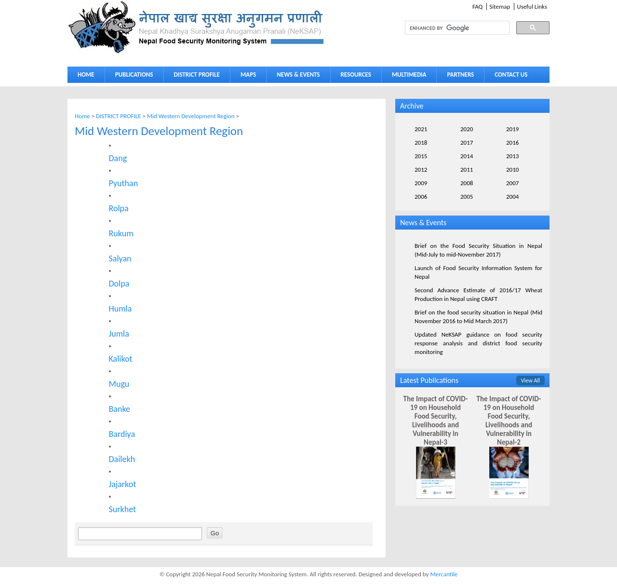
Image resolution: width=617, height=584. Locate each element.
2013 (512, 156)
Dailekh (122, 459)
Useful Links (532, 6)
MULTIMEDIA (407, 76)
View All (530, 380)
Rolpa (119, 208)
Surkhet (122, 509)
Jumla (119, 333)
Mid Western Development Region (191, 116)
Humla (120, 308)
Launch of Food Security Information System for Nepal (478, 272)
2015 (421, 156)
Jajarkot (122, 484)
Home (82, 116)
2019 (512, 129)
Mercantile (443, 574)
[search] (448, 28)
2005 (466, 196)
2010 (512, 169)
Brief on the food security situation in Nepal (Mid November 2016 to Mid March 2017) (478, 317)
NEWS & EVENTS (298, 74)
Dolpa (119, 283)
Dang (118, 158)
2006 (421, 196)
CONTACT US (511, 74)
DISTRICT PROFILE (195, 76)
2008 (466, 183)
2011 (466, 169)
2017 (466, 142)
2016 (512, 142)
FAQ (477, 6)
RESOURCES (353, 76)
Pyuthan (123, 183)
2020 (466, 129)
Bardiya (122, 434)
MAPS (246, 76)
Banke (119, 409)
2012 (421, 169)
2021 (421, 129)
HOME (86, 74)
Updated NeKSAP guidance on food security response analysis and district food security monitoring (478, 343)
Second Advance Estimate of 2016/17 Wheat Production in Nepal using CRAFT (478, 294)
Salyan (120, 258)
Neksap (196, 27)
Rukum (121, 233)
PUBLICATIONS (132, 76)
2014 (466, 156)
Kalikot (121, 358)
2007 (512, 183)
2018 (421, 142)
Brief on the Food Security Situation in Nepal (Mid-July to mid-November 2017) (478, 250)
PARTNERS (460, 74)
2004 (512, 196)
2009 (421, 183)
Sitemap (499, 6)
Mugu (119, 384)
